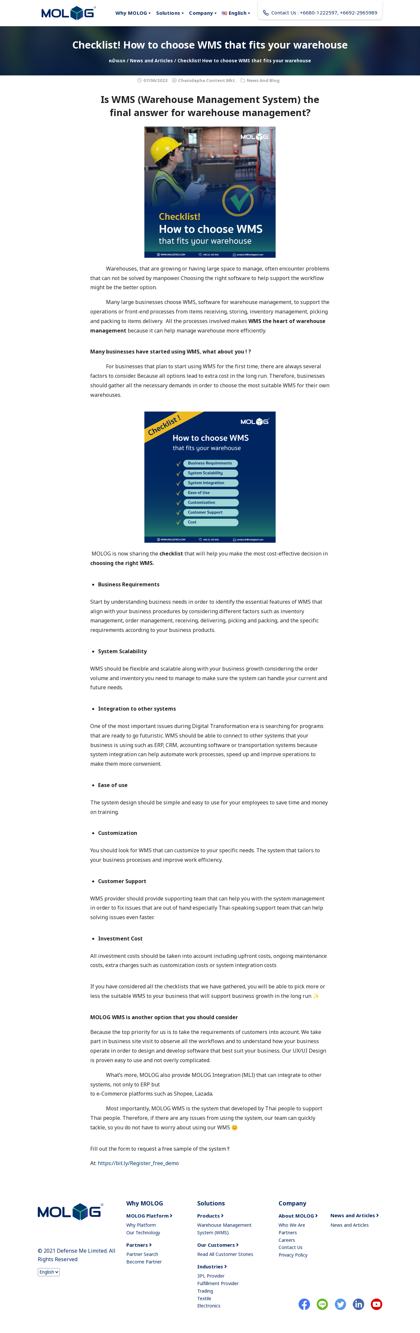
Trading (205, 1291)
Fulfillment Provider (218, 1283)
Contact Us (291, 1247)
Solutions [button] (170, 13)
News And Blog (263, 80)
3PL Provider (210, 1276)
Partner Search (142, 1254)
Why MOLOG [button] (134, 13)
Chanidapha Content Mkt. (207, 80)
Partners (288, 1232)
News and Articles (151, 60)
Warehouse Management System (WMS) (224, 1229)
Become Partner (144, 1262)
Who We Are (292, 1225)
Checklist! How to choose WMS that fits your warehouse (210, 45)
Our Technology (143, 1232)
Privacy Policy (293, 1255)
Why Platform (141, 1225)
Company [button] (203, 13)
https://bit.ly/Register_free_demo (138, 1163)
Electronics (208, 1306)
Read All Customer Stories (225, 1254)
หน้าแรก (117, 60)
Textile (204, 1298)
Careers (287, 1240)
